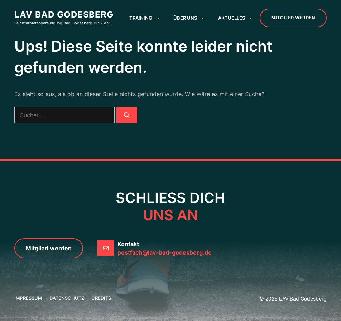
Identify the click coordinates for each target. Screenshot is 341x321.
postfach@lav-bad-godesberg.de (164, 252)
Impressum (28, 298)
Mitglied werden (293, 17)
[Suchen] (126, 115)
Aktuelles (239, 18)
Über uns (192, 18)
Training (148, 18)
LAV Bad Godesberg (64, 14)
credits (101, 298)
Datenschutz (66, 298)
